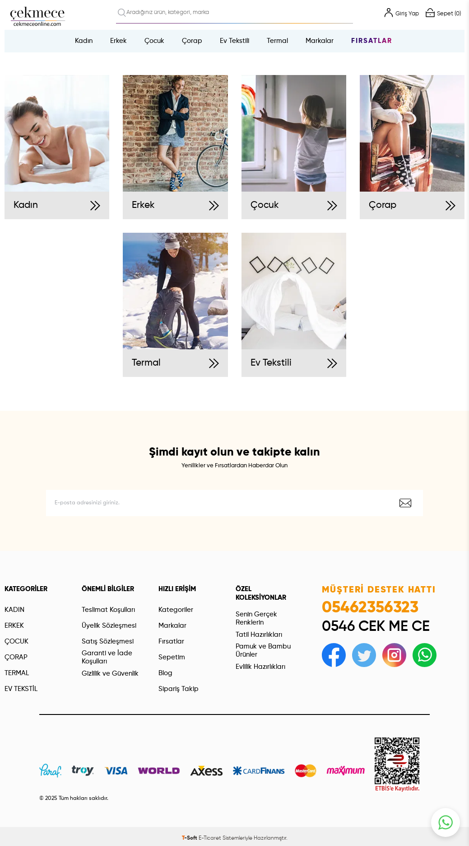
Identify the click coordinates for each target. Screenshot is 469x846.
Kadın (84, 41)
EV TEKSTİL (21, 689)
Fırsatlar (371, 41)
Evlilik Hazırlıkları (260, 666)
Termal (277, 41)
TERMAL (17, 673)
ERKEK (14, 625)
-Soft (190, 838)
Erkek (118, 41)
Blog (165, 673)
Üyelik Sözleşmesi (109, 625)
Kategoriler (175, 609)
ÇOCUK (16, 641)
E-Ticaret (210, 838)
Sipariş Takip (178, 689)
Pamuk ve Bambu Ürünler (263, 650)
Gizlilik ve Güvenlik (110, 673)
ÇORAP (16, 657)
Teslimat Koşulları (108, 609)
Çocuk (154, 41)
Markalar (320, 41)
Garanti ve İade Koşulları (107, 657)
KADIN (14, 609)
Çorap (192, 41)
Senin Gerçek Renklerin (256, 618)
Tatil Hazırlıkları (259, 634)
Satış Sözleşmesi (108, 641)
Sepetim (171, 657)
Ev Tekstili (234, 41)
